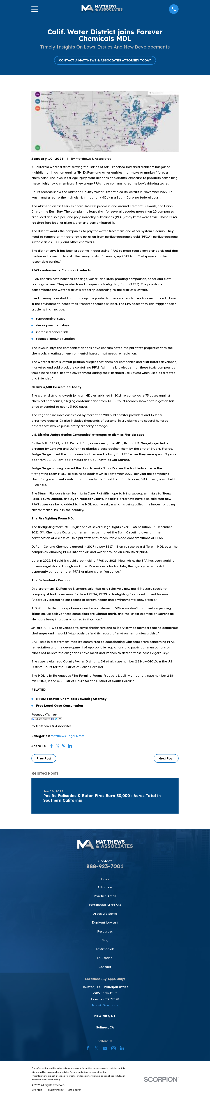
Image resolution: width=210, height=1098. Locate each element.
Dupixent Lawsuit (105, 922)
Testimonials (105, 949)
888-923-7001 (105, 866)
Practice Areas (105, 896)
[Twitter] (96, 1048)
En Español (105, 958)
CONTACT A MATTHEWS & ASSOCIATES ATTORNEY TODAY (105, 60)
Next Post (166, 758)
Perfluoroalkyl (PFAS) (105, 905)
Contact (105, 967)
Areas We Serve (105, 913)
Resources (105, 931)
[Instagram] (113, 1048)
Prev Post (43, 758)
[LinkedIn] (122, 1048)
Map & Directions (105, 1005)
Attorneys (104, 887)
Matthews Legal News (67, 736)
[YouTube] (105, 1048)
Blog (104, 940)
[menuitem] (36, 1089)
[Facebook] (88, 1048)
